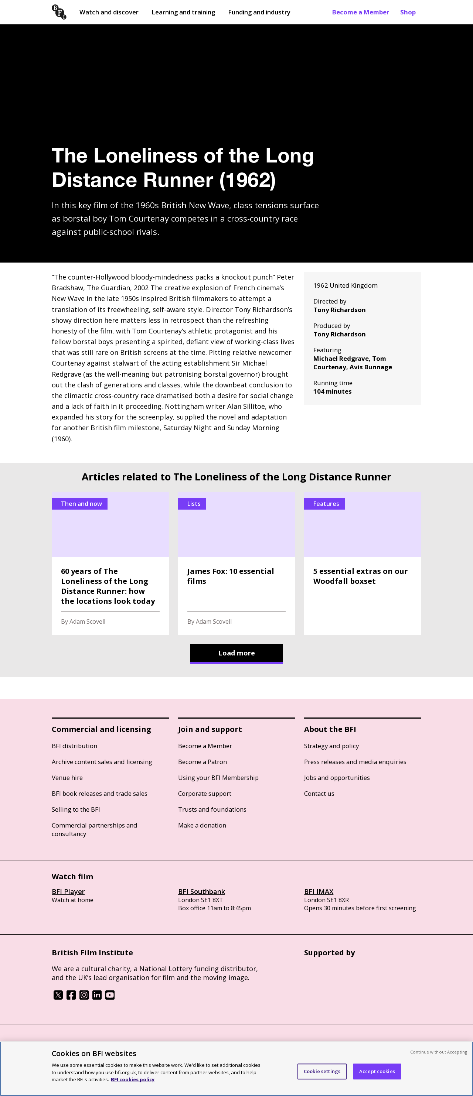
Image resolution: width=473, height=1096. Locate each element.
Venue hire (67, 777)
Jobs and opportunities (337, 777)
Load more (236, 652)
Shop (408, 12)
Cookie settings (322, 1071)
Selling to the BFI (76, 809)
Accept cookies (377, 1071)
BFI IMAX (318, 891)
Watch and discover (109, 12)
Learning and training (183, 12)
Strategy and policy (331, 745)
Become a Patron (202, 761)
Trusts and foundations (212, 809)
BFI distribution (74, 745)
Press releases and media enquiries (355, 761)
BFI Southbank (201, 891)
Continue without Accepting (438, 1052)
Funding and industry (259, 12)
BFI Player (68, 891)
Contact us (319, 793)
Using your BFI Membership (218, 777)
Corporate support (204, 793)
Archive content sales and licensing (102, 761)
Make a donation (202, 825)
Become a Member (360, 12)
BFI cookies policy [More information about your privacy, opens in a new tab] (132, 1079)
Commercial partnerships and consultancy (94, 829)
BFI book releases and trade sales (99, 793)
